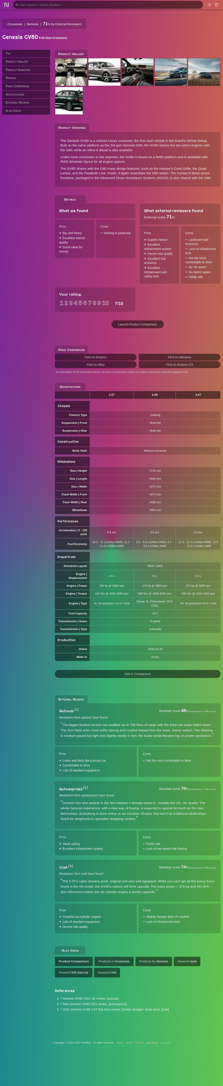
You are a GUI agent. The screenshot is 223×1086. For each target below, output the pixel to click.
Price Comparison (17, 86)
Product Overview (18, 70)
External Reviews (17, 102)
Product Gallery (17, 61)
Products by (153, 961)
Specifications (15, 94)
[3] (70, 866)
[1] (77, 710)
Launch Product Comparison (137, 324)
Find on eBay (96, 364)
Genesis (33, 24)
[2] (85, 788)
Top (8, 53)
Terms (129, 1042)
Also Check (13, 110)
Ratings (11, 78)
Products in (114, 961)
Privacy (139, 1042)
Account (165, 1042)
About (120, 1042)
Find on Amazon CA (179, 364)
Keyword (187, 961)
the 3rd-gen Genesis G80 (123, 145)
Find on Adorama (179, 357)
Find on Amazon (96, 357)
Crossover (14, 24)
